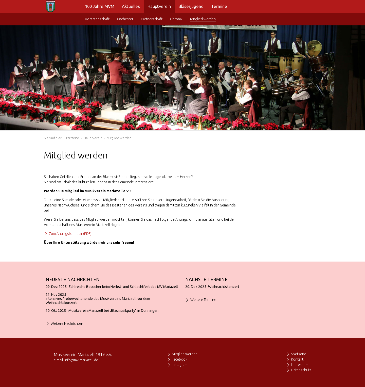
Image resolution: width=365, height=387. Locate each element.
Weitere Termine (203, 300)
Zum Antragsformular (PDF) (70, 234)
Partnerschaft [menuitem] (151, 19)
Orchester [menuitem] (125, 19)
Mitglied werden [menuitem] (203, 19)
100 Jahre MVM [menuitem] (99, 6)
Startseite (71, 138)
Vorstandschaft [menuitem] (97, 19)
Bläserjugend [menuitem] (191, 6)
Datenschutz (301, 370)
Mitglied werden (184, 354)
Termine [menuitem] (219, 6)
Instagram (179, 365)
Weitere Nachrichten (67, 323)
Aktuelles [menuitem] (131, 6)
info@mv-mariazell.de (81, 360)
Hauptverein (93, 138)
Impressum (299, 365)
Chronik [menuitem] (176, 19)
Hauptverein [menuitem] (159, 6)
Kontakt (297, 359)
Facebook (179, 359)
